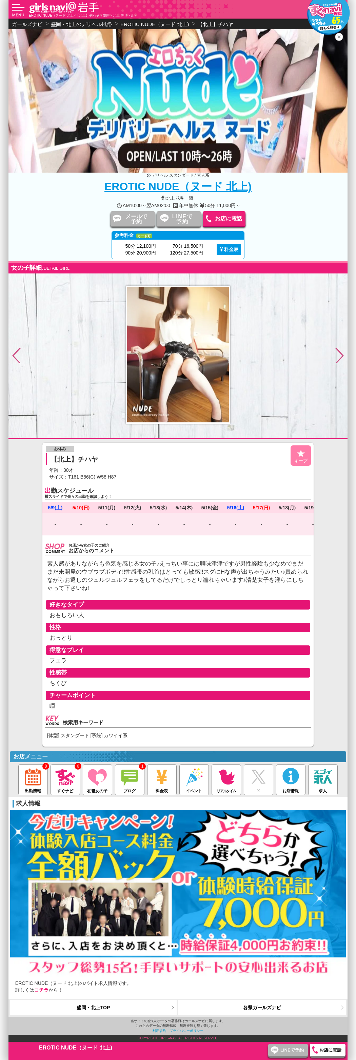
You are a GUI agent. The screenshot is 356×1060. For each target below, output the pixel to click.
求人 (323, 779)
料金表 (231, 249)
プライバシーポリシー (186, 1031)
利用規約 (159, 1031)
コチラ (41, 990)
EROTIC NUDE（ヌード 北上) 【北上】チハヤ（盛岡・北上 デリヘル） (83, 15)
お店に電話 (228, 218)
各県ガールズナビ (262, 1007)
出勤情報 (33, 779)
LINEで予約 (182, 219)
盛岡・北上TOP (93, 1007)
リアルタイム (226, 779)
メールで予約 (136, 219)
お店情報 (290, 779)
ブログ (129, 779)
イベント (194, 779)
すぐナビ (65, 779)
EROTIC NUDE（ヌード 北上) (178, 186)
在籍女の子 (97, 779)
